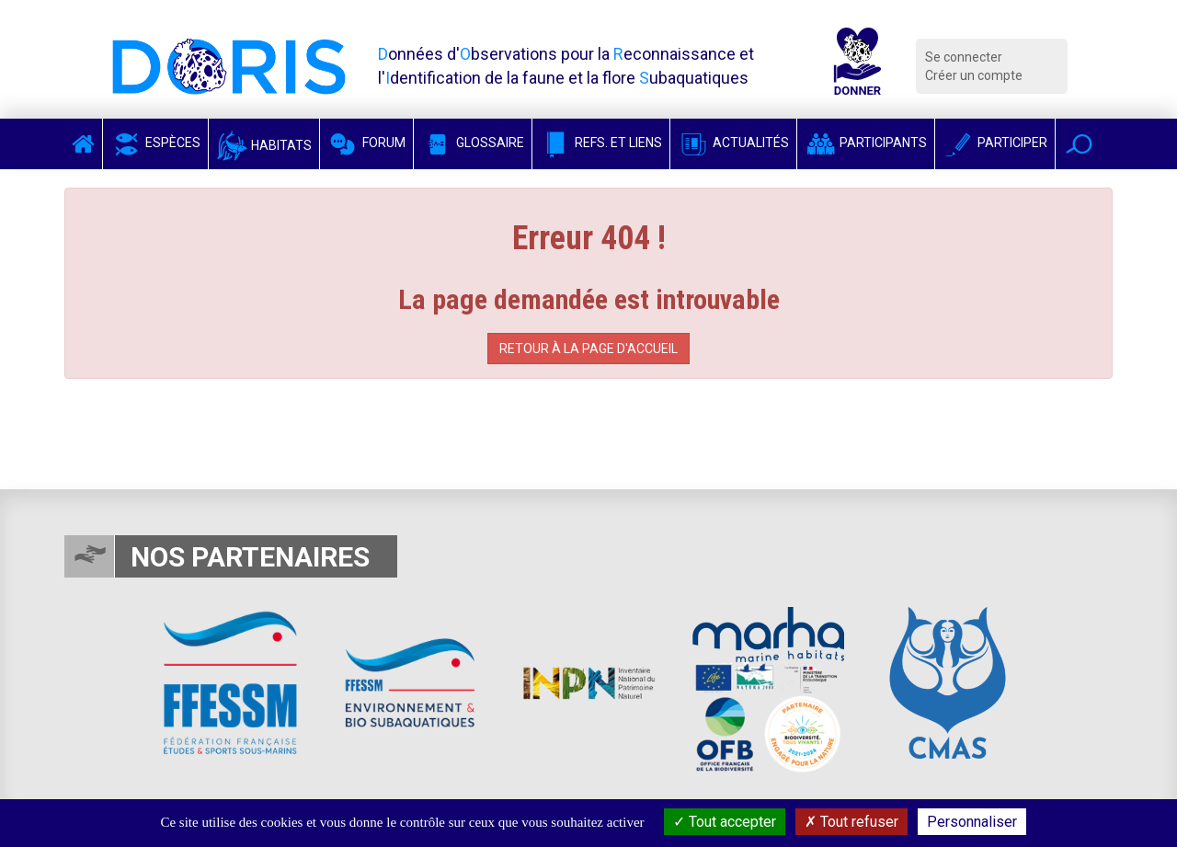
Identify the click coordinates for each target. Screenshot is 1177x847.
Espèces (155, 142)
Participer (995, 142)
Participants (866, 142)
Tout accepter (724, 821)
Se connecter (963, 57)
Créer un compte (974, 75)
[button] (1079, 144)
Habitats (264, 145)
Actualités (733, 142)
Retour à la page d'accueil (588, 348)
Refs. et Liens (601, 142)
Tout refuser (851, 821)
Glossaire (472, 142)
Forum (366, 142)
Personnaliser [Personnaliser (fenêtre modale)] (972, 821)
